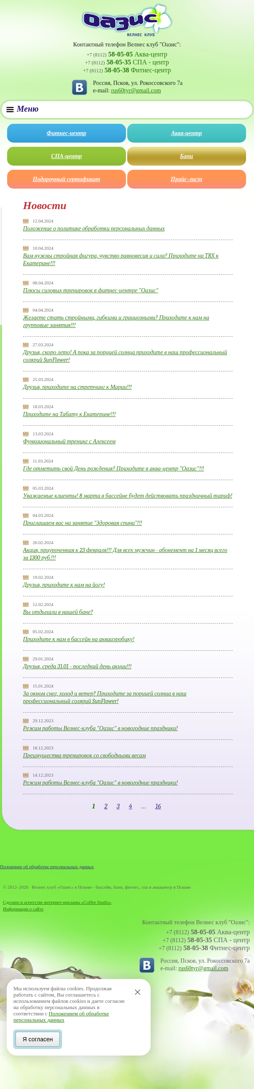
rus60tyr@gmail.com (136, 90)
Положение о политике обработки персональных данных (94, 228)
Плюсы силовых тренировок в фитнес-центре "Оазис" (90, 290)
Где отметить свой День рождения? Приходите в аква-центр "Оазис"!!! (113, 468)
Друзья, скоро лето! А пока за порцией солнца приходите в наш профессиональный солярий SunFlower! (125, 356)
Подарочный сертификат (66, 179)
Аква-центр (186, 133)
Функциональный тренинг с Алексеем (69, 441)
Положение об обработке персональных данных (47, 866)
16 (158, 806)
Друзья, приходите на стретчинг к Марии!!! (77, 387)
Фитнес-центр (66, 133)
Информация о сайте (23, 908)
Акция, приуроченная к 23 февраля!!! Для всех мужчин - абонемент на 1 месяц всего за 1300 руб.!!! (125, 554)
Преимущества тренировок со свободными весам (84, 755)
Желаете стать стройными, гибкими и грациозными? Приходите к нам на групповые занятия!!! (116, 321)
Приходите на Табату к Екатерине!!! (69, 414)
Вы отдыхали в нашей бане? (58, 612)
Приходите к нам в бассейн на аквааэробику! (78, 639)
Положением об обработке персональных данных (61, 1016)
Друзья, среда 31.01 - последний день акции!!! (77, 666)
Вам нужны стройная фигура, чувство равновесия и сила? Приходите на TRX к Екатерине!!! (120, 259)
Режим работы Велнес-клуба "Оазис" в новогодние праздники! (100, 728)
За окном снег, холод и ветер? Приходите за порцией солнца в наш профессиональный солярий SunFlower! (104, 697)
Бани (186, 156)
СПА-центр (66, 156)
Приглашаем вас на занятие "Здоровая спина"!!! (82, 523)
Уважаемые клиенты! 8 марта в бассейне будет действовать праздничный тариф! (127, 495)
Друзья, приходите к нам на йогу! (64, 584)
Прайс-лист (186, 179)
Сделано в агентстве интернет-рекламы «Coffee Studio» (57, 902)
